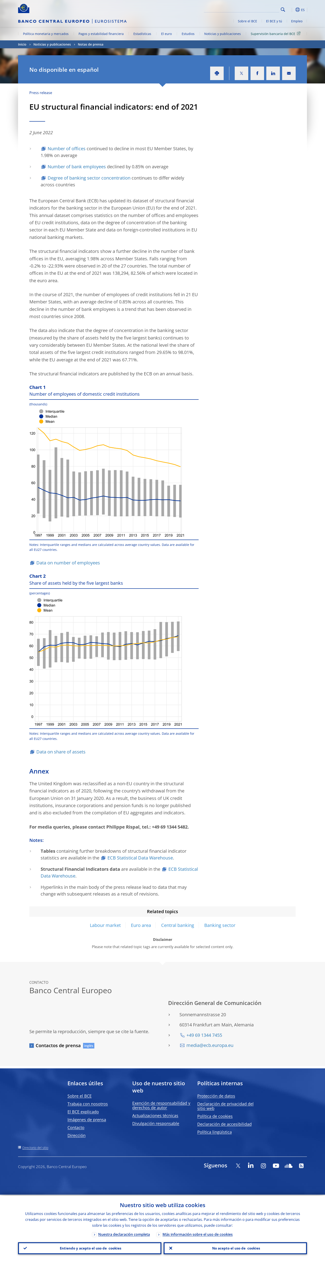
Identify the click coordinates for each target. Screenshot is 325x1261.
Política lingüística (214, 1132)
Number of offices (67, 149)
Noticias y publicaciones (222, 34)
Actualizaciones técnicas (155, 1115)
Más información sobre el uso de (197, 1233)
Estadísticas (142, 34)
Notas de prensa (90, 44)
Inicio (22, 44)
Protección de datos (216, 1096)
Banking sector (219, 925)
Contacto (75, 1127)
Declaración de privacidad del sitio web (225, 1106)
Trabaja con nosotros (87, 1103)
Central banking (177, 925)
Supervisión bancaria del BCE (276, 33)
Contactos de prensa (58, 1045)
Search (283, 10)
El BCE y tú (274, 21)
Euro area (141, 925)
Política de (215, 1116)
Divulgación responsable (155, 1123)
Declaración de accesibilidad (224, 1124)
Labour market (105, 925)
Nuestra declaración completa (124, 1233)
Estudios (188, 34)
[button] (291, 10)
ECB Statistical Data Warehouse (140, 858)
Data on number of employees (68, 563)
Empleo (296, 21)
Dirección (76, 1135)
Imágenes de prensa (86, 1119)
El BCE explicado (83, 1111)
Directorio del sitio (35, 1148)
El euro (166, 34)
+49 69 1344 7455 (204, 1035)
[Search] (256, 9)
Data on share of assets (61, 752)
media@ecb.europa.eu (209, 1045)
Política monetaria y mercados (46, 34)
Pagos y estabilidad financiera (101, 34)
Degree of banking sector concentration (89, 178)
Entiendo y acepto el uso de (90, 1247)
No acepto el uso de (235, 1247)
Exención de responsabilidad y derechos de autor (161, 1105)
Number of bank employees (77, 167)
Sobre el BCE (247, 21)
